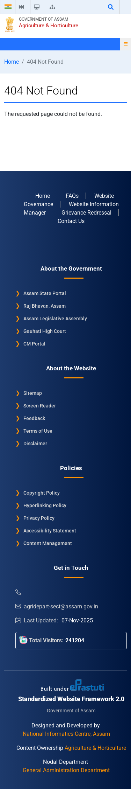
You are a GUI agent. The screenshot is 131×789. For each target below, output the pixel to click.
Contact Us (71, 221)
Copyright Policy (41, 493)
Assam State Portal (44, 293)
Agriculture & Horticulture (48, 25)
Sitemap (32, 393)
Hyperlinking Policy (44, 505)
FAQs (72, 196)
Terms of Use (37, 431)
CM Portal (34, 344)
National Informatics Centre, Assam (66, 734)
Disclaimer (35, 443)
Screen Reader (39, 406)
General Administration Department (66, 770)
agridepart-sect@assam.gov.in (56, 606)
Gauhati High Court (44, 331)
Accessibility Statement (49, 530)
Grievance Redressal (86, 212)
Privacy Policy (38, 518)
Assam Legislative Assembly (55, 318)
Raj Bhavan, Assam (44, 306)
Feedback (34, 418)
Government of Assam (43, 19)
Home (11, 61)
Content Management (47, 543)
